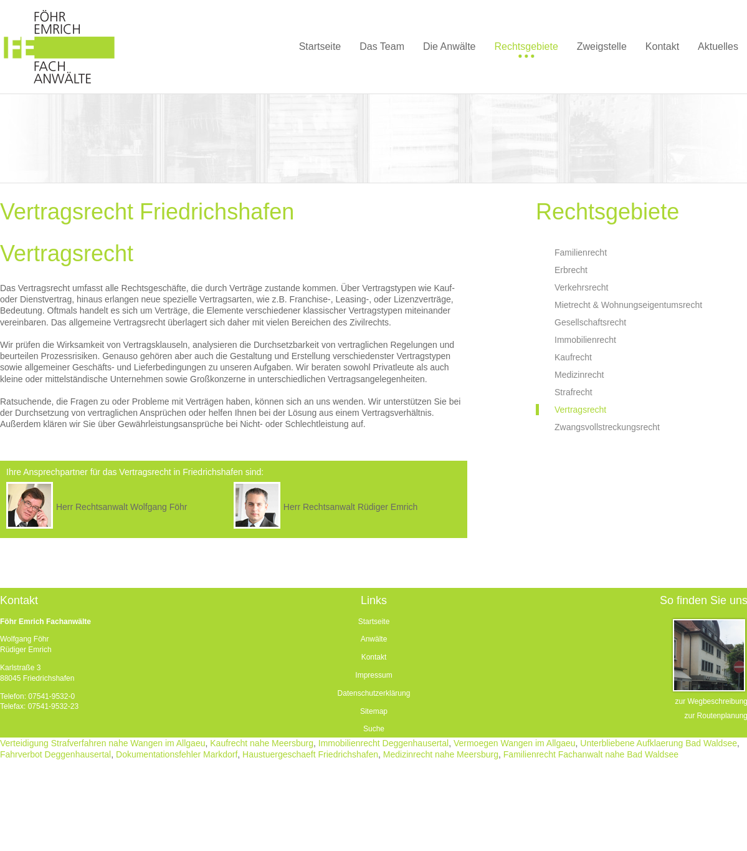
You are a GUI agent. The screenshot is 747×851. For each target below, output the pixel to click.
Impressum (373, 675)
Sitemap (374, 711)
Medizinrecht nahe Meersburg (440, 754)
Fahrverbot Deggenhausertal (55, 754)
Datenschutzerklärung (374, 693)
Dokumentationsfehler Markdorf (176, 754)
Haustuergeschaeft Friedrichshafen (310, 754)
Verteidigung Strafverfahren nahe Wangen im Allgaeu (102, 743)
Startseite (374, 621)
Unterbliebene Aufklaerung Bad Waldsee (658, 743)
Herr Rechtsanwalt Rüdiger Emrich (350, 507)
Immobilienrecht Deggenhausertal (383, 743)
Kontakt (374, 657)
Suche (373, 728)
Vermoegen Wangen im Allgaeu (515, 743)
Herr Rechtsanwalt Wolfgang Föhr (122, 507)
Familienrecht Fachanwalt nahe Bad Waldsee (590, 754)
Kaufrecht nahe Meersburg (261, 743)
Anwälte (374, 639)
